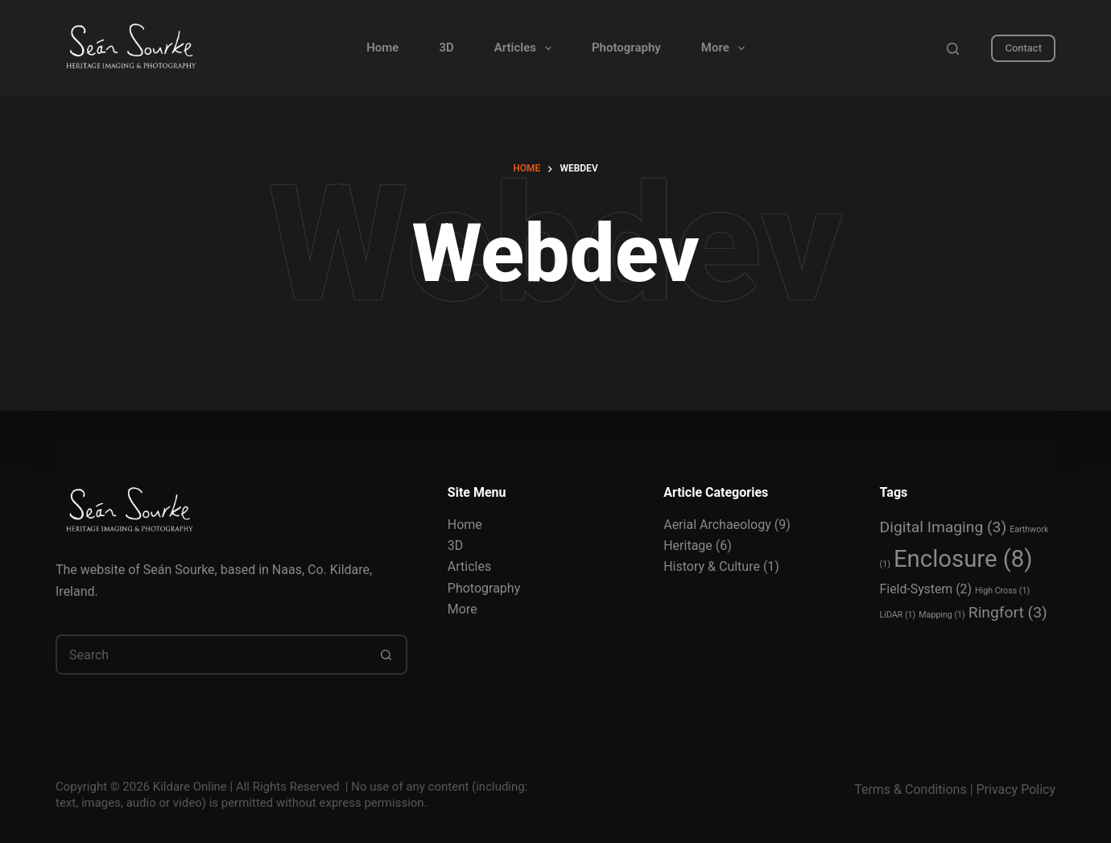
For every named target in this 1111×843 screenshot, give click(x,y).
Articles (469, 566)
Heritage (687, 545)
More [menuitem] (726, 48)
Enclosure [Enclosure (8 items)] (963, 558)
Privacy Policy (1016, 789)
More (462, 609)
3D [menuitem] (446, 47)
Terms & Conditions (910, 789)
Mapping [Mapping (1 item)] (942, 615)
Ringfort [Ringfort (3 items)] (1008, 612)
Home (465, 524)
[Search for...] (211, 654)
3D (456, 545)
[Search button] (387, 654)
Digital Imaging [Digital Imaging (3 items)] (943, 527)
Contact (1023, 48)
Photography (484, 588)
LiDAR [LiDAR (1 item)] (898, 615)
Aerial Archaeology (717, 524)
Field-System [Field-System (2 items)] (926, 589)
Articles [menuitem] (526, 48)
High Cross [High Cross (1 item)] (1002, 590)
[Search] (953, 49)
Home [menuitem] (382, 47)
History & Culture (711, 566)
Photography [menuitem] (626, 47)
